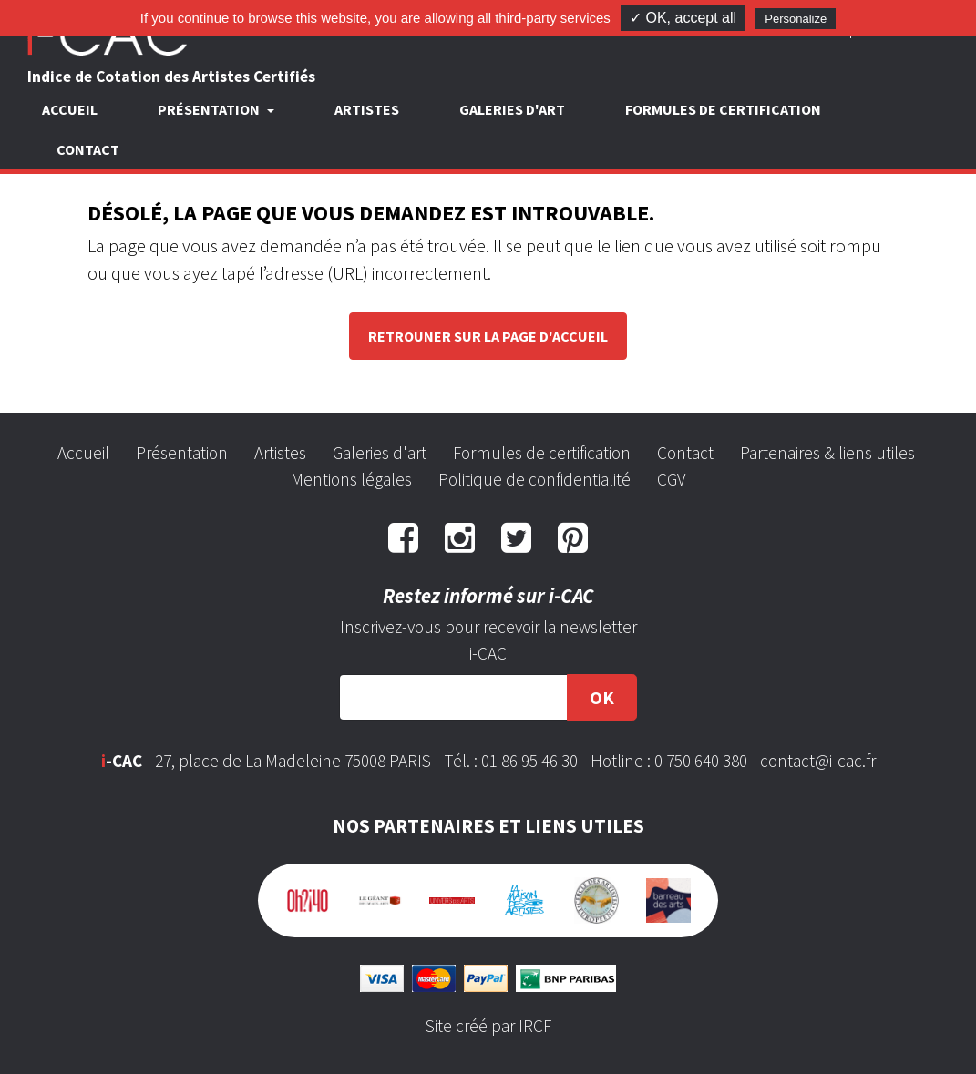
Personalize (796, 19)
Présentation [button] (210, 109)
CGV (671, 479)
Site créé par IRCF (488, 1026)
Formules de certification (723, 109)
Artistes (366, 109)
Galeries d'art (512, 109)
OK (602, 697)
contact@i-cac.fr (818, 761)
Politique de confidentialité (534, 479)
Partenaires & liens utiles (827, 453)
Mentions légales (351, 479)
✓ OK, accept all (683, 18)
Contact (88, 149)
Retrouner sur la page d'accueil (488, 336)
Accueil (70, 109)
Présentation (182, 453)
